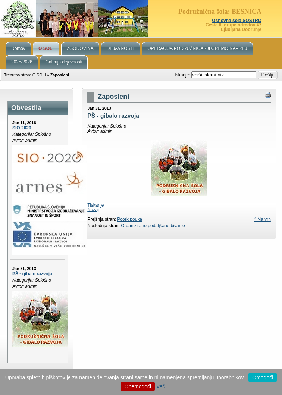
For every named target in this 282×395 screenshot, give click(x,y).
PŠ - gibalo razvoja (32, 273)
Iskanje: (183, 75)
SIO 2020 (21, 128)
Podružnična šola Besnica (141, 18)
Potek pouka (129, 219)
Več (160, 386)
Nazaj (93, 209)
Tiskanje (95, 205)
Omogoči (262, 377)
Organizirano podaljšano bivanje (153, 225)
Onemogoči (138, 386)
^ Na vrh (262, 219)
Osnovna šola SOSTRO (236, 20)
